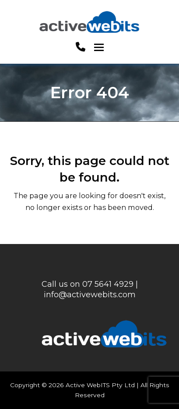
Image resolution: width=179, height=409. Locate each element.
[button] (99, 47)
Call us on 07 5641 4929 (87, 284)
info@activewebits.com (90, 294)
